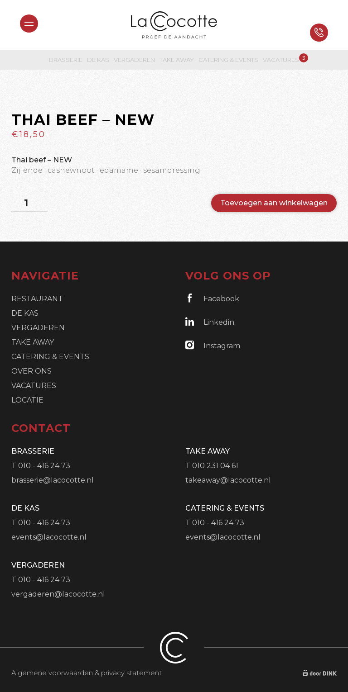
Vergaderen (134, 59)
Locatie (27, 400)
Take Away (177, 59)
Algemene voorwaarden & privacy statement (86, 672)
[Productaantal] (29, 203)
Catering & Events (228, 59)
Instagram (212, 345)
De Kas (98, 59)
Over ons (31, 371)
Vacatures (281, 59)
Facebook (212, 298)
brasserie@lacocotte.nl (52, 480)
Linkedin (209, 322)
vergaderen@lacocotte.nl (58, 594)
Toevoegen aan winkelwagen (274, 203)
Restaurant (37, 298)
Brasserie (65, 59)
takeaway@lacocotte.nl (228, 480)
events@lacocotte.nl (49, 537)
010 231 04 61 (215, 465)
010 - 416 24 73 (44, 465)
